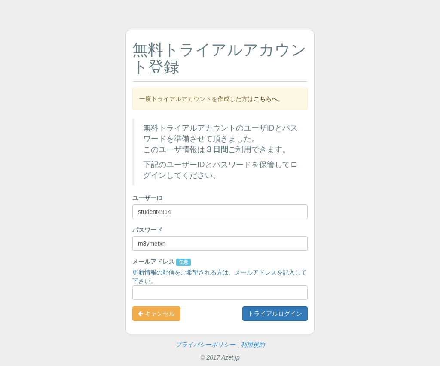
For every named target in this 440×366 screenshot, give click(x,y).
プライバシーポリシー (205, 344)
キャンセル (156, 313)
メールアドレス (161, 262)
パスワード (147, 229)
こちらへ (266, 98)
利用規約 (253, 344)
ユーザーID (147, 198)
